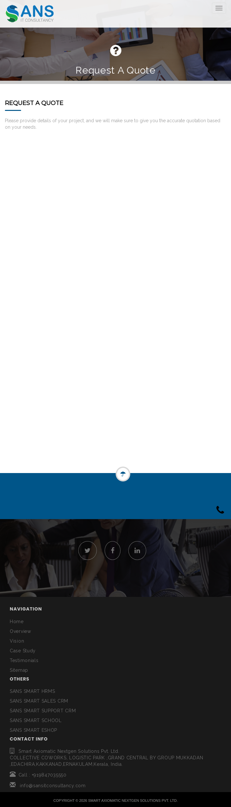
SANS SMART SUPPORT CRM (43, 710)
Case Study (23, 650)
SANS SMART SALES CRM (39, 701)
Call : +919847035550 (38, 774)
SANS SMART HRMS (32, 691)
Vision (17, 641)
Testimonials (24, 660)
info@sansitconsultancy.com (48, 785)
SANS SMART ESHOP (33, 730)
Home (17, 621)
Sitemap (19, 670)
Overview (20, 631)
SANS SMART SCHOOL (36, 720)
